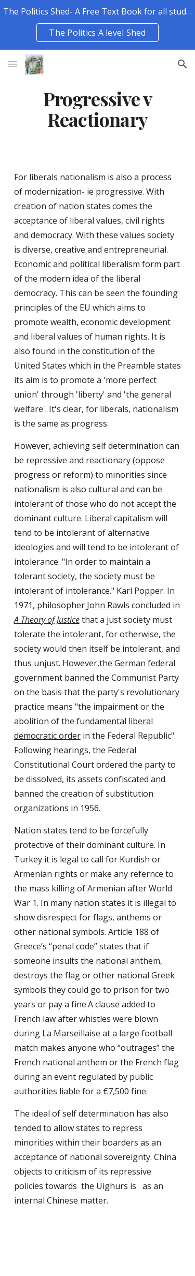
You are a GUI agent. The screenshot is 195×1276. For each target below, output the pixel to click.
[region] (97, 25)
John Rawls (108, 605)
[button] (12, 64)
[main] (98, 109)
